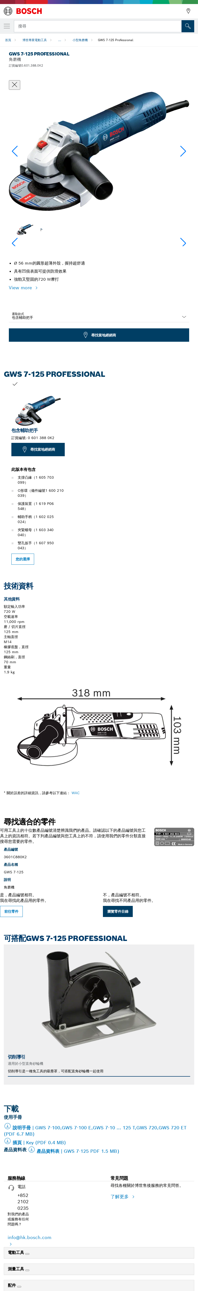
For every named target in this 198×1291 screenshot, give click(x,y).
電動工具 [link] (16, 1252)
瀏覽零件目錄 (117, 911)
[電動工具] (27, 1254)
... (59, 40)
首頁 (8, 40)
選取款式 (18, 314)
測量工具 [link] (16, 1269)
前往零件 (11, 911)
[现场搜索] (188, 26)
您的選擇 (23, 559)
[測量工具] (27, 1270)
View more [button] (21, 288)
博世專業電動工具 (35, 40)
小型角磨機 (80, 40)
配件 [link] (12, 1285)
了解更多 (120, 1196)
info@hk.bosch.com (29, 1237)
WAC (76, 793)
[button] (183, 151)
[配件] (19, 1286)
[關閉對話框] (14, 85)
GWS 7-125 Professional (115, 40)
